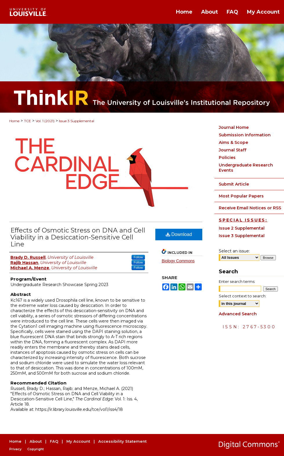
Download (179, 234)
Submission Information (245, 135)
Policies (227, 157)
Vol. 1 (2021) (45, 121)
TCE (27, 121)
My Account (78, 441)
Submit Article (234, 184)
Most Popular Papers (241, 196)
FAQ (54, 441)
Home (14, 121)
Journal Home (234, 127)
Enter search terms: (237, 281)
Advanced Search (238, 313)
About (36, 441)
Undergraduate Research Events (246, 167)
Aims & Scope (233, 142)
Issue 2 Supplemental (242, 228)
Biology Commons (178, 261)
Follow (138, 257)
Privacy (15, 449)
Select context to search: (242, 296)
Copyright (35, 449)
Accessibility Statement (122, 441)
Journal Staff (232, 150)
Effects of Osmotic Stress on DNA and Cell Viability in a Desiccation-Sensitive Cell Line (77, 237)
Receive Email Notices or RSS (250, 207)
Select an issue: (234, 251)
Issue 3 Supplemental (76, 121)
